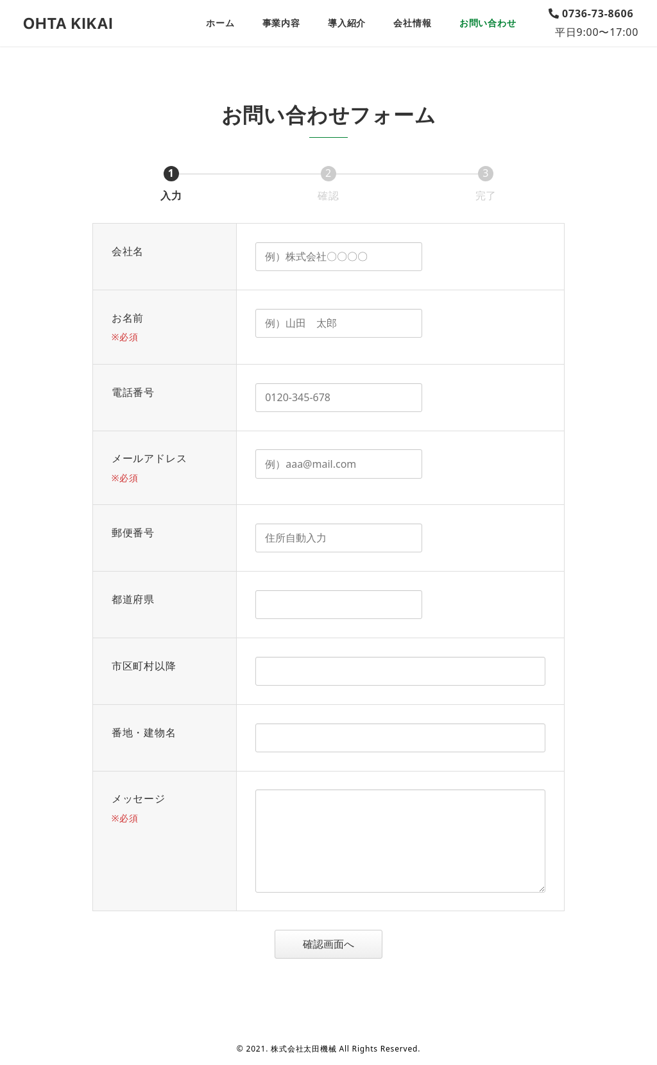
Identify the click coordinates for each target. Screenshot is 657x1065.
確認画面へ (341, 944)
